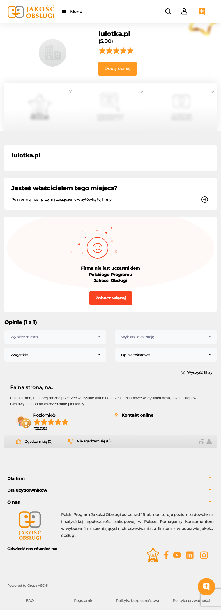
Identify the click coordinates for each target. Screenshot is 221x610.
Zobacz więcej (111, 298)
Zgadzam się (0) (38, 441)
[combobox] (55, 337)
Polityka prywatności (191, 600)
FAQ (30, 600)
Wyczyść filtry (199, 373)
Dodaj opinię (117, 68)
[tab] (110, 478)
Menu (76, 11)
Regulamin (83, 600)
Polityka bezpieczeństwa (137, 600)
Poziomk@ (44, 415)
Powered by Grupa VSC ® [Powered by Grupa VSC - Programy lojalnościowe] (27, 586)
